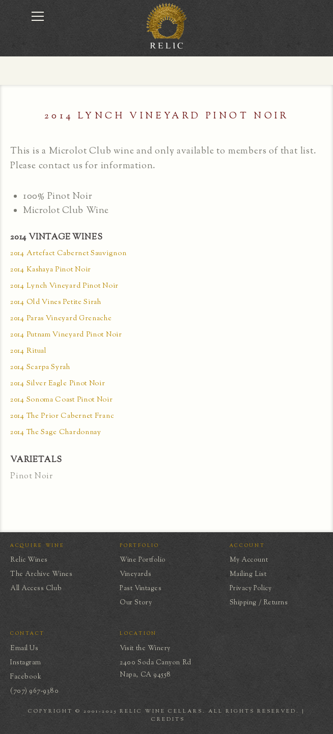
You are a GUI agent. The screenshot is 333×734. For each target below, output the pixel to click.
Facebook (25, 677)
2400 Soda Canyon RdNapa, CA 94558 (155, 669)
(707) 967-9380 (34, 691)
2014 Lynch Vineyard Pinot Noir (64, 286)
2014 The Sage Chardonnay (55, 433)
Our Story (136, 602)
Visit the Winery (145, 648)
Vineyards (135, 574)
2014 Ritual (28, 351)
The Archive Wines (41, 574)
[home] (166, 47)
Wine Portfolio (143, 560)
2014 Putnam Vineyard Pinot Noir (66, 335)
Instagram (25, 662)
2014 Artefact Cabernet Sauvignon (68, 254)
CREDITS (168, 719)
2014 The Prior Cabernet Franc (62, 416)
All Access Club (36, 588)
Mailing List (248, 574)
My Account (249, 560)
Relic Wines (29, 560)
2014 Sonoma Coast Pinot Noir (61, 400)
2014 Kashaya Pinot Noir (50, 270)
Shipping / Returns (259, 602)
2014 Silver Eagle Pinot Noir (57, 384)
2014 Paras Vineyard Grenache (61, 319)
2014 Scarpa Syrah (40, 368)
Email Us (24, 648)
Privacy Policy (251, 588)
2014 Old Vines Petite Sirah (55, 303)
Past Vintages (140, 588)
